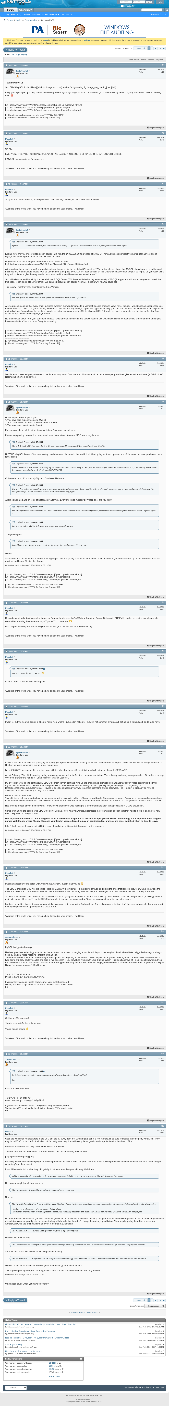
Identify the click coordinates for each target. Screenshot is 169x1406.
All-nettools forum (143, 1387)
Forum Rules (54, 1376)
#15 (162, 1126)
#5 (163, 358)
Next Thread (92, 1312)
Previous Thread (78, 1312)
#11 (162, 867)
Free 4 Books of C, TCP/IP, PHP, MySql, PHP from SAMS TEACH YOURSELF (37, 1337)
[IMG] (51, 1369)
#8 (163, 651)
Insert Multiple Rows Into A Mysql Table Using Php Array (30, 1331)
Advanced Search (158, 14)
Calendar (26, 14)
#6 (163, 401)
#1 (163, 65)
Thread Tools (132, 60)
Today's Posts (10, 14)
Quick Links (65, 14)
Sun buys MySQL (19, 54)
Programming (31, 20)
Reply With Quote (156, 128)
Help (160, 2)
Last (162, 48)
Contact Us (129, 1387)
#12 (162, 931)
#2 (163, 133)
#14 (162, 1053)
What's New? (25, 10)
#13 (162, 1002)
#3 (163, 184)
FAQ (19, 14)
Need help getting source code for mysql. (23, 1351)
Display (159, 60)
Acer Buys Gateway (13, 1344)
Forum (10, 10)
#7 (163, 602)
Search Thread (146, 60)
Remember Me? (128, 6)
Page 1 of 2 (142, 48)
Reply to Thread (15, 49)
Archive (156, 1387)
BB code (52, 1363)
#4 (163, 224)
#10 (162, 746)
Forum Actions (51, 14)
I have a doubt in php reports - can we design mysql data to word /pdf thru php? (41, 1324)
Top (163, 1306)
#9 (163, 706)
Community (37, 14)
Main (18, 20)
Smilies (52, 1366)
